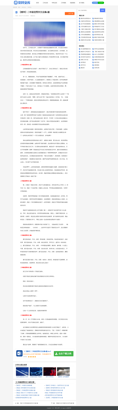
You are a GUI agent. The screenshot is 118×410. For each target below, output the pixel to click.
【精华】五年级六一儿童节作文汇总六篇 (57, 385)
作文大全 (24, 7)
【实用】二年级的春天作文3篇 (54, 397)
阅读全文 (33, 15)
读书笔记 (83, 62)
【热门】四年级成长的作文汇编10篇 (29, 403)
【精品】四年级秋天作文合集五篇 (25, 388)
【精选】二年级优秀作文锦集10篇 (25, 390)
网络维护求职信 (98, 18)
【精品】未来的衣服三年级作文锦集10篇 (27, 395)
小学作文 (29, 7)
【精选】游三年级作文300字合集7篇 (65, 403)
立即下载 (70, 13)
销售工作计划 (84, 59)
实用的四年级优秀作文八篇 (23, 397)
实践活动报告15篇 (99, 40)
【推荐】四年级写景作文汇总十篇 (55, 388)
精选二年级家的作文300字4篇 (53, 392)
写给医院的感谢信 (86, 54)
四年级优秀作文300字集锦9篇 (53, 395)
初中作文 (83, 65)
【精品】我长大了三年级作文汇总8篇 (26, 392)
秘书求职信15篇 (98, 34)
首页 (37, 2)
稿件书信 (96, 62)
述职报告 (96, 65)
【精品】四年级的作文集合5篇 (54, 390)
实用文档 (96, 67)
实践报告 (72, 2)
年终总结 (54, 2)
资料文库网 (57, 408)
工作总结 (45, 2)
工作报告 (63, 2)
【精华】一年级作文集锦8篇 (24, 385)
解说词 (82, 67)
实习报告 (81, 2)
